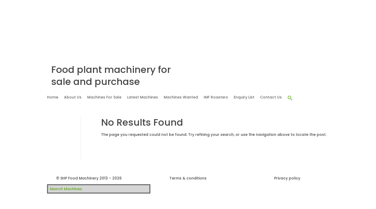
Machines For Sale (104, 97)
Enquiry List (244, 97)
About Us (72, 97)
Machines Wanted (181, 97)
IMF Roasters (216, 97)
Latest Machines (142, 97)
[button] (290, 98)
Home (52, 97)
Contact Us (271, 97)
